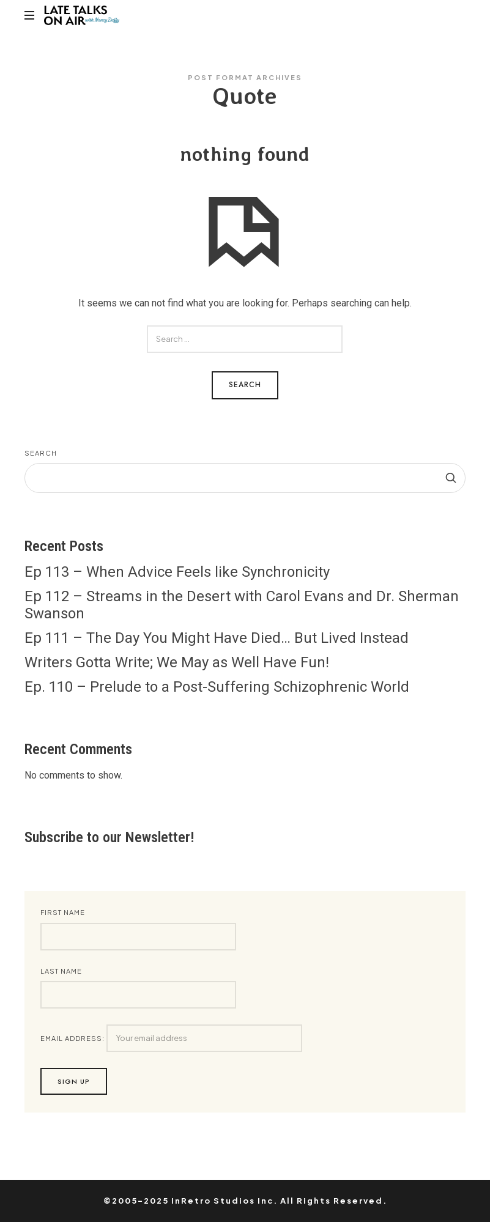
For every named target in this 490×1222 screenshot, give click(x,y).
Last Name (61, 971)
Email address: (171, 1038)
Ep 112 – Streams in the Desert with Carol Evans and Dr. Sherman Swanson (241, 605)
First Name (62, 912)
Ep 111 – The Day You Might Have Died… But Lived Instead (216, 637)
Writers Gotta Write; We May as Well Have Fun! (176, 662)
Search (40, 453)
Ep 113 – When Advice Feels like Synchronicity (177, 571)
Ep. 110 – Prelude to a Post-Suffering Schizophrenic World (216, 686)
